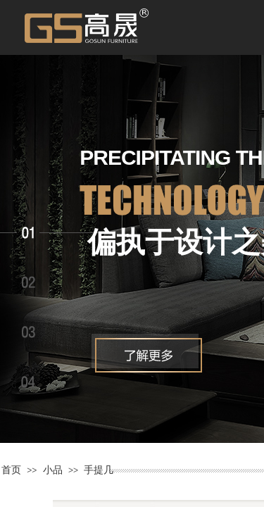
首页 (11, 470)
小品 (53, 470)
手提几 (98, 470)
